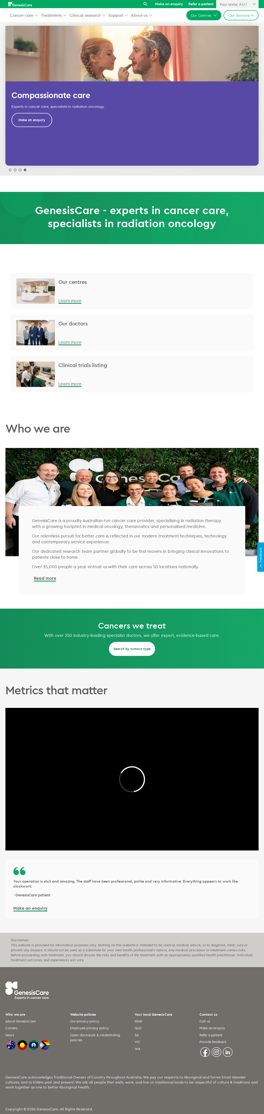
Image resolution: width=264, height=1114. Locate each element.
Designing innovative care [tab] (25, 170)
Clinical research (85, 15)
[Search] (147, 5)
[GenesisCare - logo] (20, 4)
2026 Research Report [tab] (10, 170)
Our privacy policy (85, 1021)
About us (139, 15)
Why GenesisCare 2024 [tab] (20, 170)
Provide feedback (213, 1042)
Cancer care (21, 15)
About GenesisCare (20, 1021)
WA (137, 1049)
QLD (138, 1028)
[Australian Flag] (11, 1044)
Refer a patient (200, 4)
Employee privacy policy (89, 1028)
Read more (45, 578)
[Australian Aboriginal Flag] (22, 1044)
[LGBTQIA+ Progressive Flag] (45, 1044)
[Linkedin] (227, 1051)
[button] (36, 15)
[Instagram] (216, 1051)
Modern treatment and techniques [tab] (15, 170)
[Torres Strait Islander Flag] (33, 1044)
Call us (204, 1021)
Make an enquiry (169, 4)
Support (116, 15)
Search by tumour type (132, 649)
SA (137, 1035)
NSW (139, 1021)
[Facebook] (205, 1051)
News (9, 1035)
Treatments (51, 15)
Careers (11, 1028)
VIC (138, 1042)
